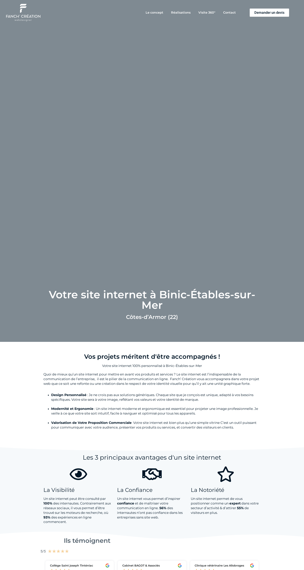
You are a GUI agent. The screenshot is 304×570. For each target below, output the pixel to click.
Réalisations (181, 12)
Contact (229, 12)
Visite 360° (206, 12)
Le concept (154, 12)
